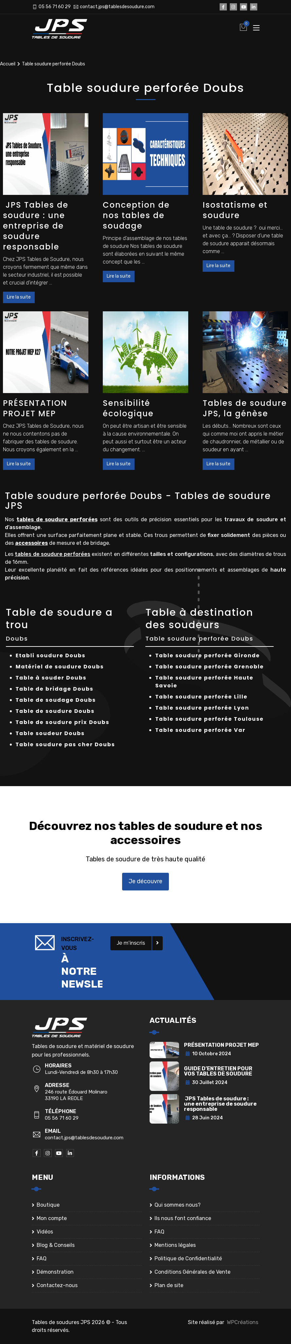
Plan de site (169, 1285)
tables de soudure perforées (56, 519)
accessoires (31, 543)
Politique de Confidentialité (188, 1258)
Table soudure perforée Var (200, 730)
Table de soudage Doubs (56, 700)
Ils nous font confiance (183, 1218)
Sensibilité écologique (128, 408)
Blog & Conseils (56, 1245)
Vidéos (45, 1232)
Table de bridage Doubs (55, 689)
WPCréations (242, 1322)
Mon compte (52, 1218)
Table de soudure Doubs (55, 711)
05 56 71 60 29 (55, 6)
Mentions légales (175, 1245)
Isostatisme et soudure (235, 210)
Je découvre (145, 881)
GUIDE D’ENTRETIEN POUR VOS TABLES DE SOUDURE (218, 1071)
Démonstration (55, 1272)
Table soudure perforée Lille (201, 696)
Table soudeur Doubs (50, 733)
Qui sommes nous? (178, 1205)
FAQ (41, 1258)
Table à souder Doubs (51, 677)
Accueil (7, 64)
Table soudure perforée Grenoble (209, 666)
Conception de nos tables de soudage (136, 215)
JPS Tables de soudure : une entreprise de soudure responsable (35, 225)
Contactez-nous (57, 1285)
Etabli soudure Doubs (51, 655)
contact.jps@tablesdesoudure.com (117, 6)
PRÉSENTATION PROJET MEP (35, 408)
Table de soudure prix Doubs (63, 722)
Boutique (48, 1205)
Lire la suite (19, 297)
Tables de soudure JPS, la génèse (245, 408)
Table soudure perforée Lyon (202, 708)
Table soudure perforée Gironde (207, 655)
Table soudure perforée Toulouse (209, 719)
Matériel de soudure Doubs (60, 666)
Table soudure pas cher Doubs (65, 744)
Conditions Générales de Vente (192, 1272)
